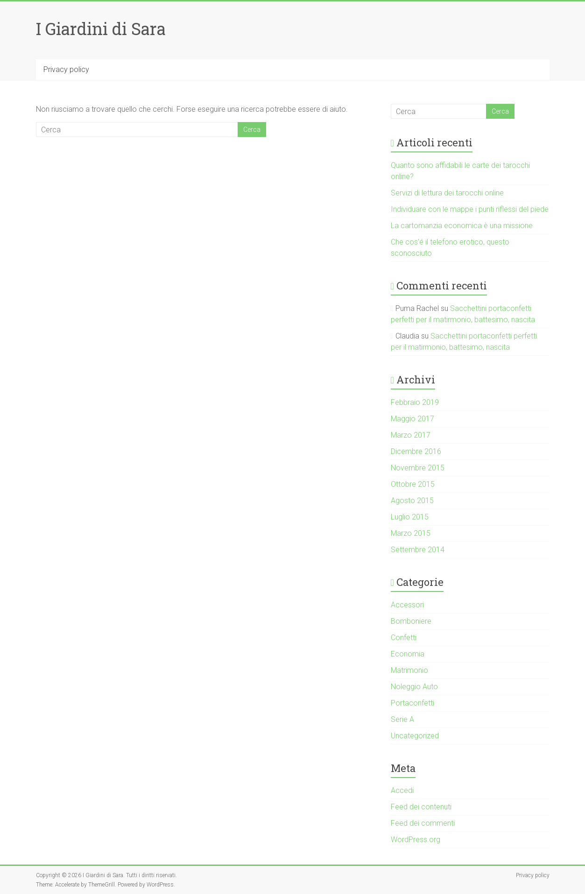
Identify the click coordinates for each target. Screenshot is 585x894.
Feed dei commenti (423, 823)
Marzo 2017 (410, 435)
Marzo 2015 (410, 533)
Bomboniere (411, 621)
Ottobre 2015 (413, 484)
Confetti (403, 637)
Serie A (402, 719)
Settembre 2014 (417, 549)
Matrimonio (409, 670)
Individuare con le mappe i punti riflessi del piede (470, 209)
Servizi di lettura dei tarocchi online (447, 192)
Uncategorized (415, 735)
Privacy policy (66, 69)
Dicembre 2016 (416, 451)
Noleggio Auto (414, 686)
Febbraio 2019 (415, 402)
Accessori (407, 604)
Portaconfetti (412, 703)
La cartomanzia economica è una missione (462, 225)
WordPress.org (415, 839)
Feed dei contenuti (421, 806)
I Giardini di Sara (101, 28)
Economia (407, 653)
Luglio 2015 (410, 516)
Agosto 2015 (412, 500)
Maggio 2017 (412, 418)
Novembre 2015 (417, 467)
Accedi (402, 790)
